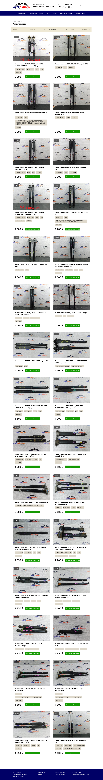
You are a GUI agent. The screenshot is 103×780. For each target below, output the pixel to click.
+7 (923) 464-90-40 (65, 7)
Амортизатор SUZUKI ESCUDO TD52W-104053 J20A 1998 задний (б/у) (30, 548)
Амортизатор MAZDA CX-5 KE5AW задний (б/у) (31, 502)
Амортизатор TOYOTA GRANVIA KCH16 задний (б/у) (71, 645)
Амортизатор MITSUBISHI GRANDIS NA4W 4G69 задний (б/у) (29, 168)
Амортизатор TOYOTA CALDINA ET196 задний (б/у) (31, 265)
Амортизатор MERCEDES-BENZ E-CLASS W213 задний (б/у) (70, 455)
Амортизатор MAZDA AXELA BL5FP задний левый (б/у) (30, 690)
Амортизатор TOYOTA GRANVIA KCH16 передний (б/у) (28, 645)
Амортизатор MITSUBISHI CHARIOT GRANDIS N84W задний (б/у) (71, 362)
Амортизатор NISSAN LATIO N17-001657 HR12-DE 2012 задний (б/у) (31, 741)
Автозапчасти (16, 21)
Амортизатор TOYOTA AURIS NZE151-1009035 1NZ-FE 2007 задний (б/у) (31, 407)
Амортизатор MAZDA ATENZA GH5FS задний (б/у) (70, 168)
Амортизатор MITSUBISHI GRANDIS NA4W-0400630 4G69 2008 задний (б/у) (30, 213)
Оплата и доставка (60, 772)
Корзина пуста (83, 5)
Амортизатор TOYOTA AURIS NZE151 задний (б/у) (70, 741)
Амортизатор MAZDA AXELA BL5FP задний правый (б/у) (70, 690)
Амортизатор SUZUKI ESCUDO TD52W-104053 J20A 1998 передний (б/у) (71, 548)
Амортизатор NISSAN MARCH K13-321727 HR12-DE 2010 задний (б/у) (31, 596)
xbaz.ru (23, 776)
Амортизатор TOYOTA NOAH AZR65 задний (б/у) (31, 362)
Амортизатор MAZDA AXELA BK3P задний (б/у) (71, 64)
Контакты (40, 774)
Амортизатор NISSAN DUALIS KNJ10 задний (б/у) (71, 213)
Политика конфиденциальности (81, 774)
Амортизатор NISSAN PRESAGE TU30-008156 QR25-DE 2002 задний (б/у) (30, 455)
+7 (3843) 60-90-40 (65, 4)
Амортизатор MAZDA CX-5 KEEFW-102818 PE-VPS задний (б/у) (70, 503)
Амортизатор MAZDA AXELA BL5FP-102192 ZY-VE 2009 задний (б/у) (71, 596)
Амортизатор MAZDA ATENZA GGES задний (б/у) (31, 113)
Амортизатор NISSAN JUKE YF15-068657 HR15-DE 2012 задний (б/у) (31, 314)
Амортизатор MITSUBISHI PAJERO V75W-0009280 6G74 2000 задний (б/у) (69, 407)
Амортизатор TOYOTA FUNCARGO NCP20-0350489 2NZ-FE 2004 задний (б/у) (29, 65)
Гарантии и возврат (60, 774)
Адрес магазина (77, 772)
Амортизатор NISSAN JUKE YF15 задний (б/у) (71, 313)
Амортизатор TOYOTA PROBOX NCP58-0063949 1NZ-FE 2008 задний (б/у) (71, 265)
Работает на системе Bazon (20, 774)
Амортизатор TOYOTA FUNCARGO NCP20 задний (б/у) (69, 113)
